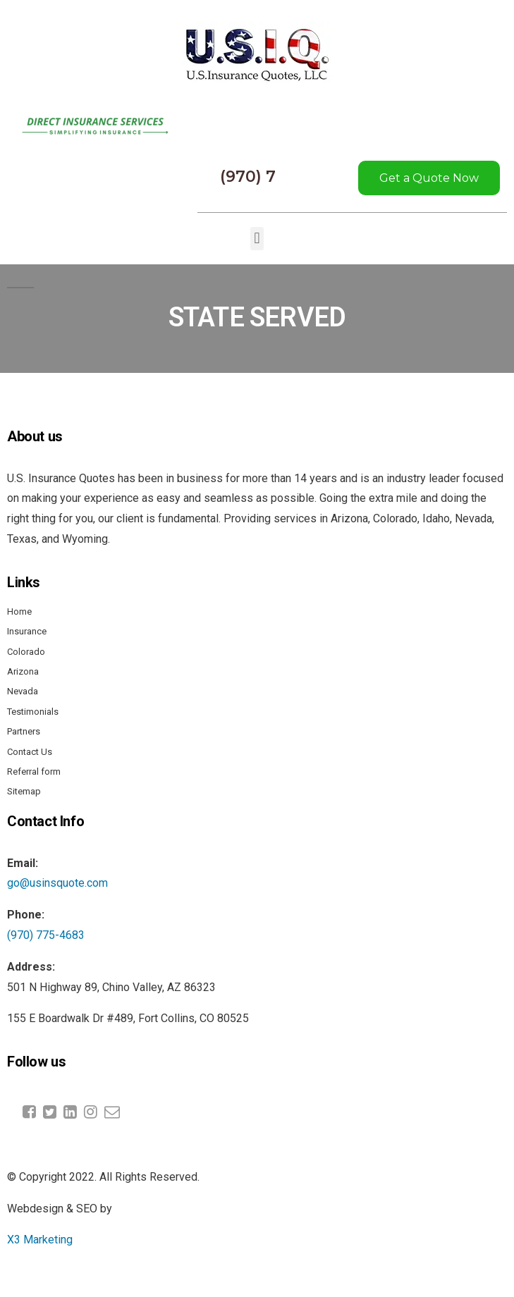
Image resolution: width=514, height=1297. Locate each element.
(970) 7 (248, 176)
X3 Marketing (40, 1239)
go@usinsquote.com (57, 883)
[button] (257, 238)
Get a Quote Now (429, 178)
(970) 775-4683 (46, 935)
